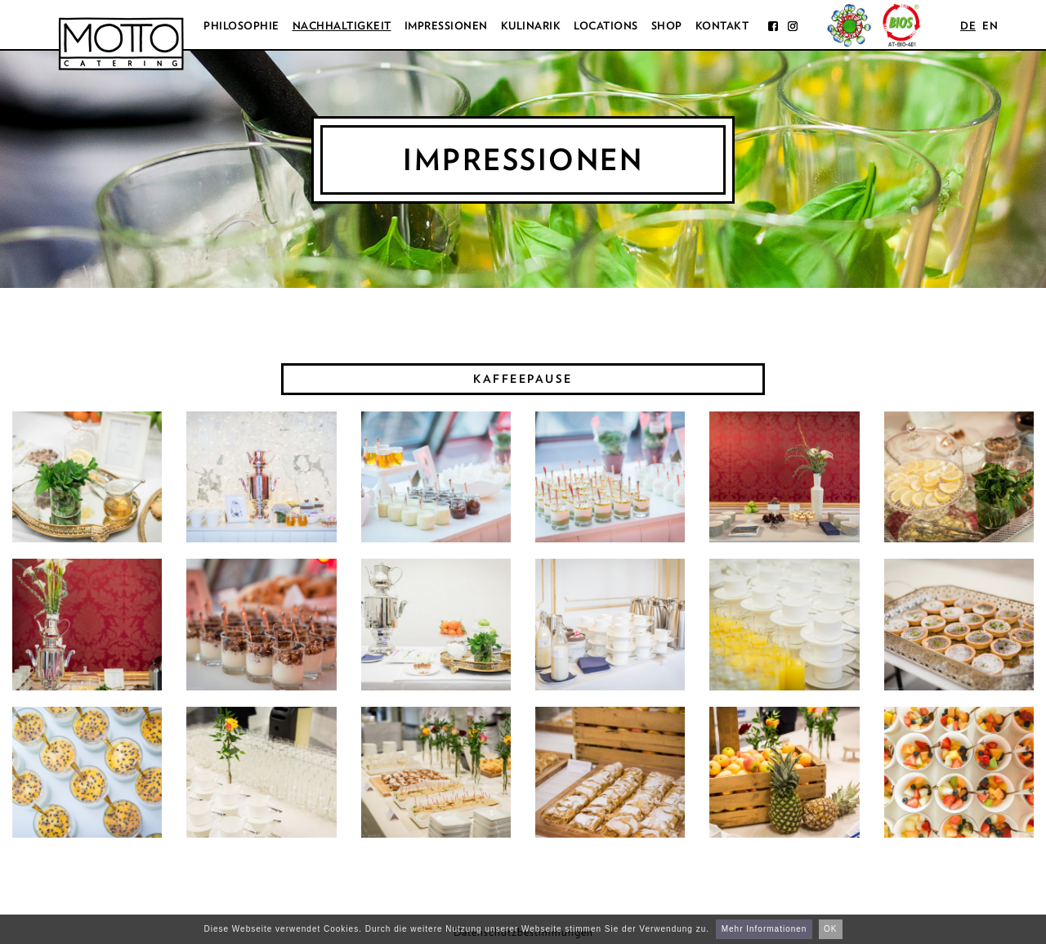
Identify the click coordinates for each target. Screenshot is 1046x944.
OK (830, 928)
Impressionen (446, 26)
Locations (606, 26)
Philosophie (241, 26)
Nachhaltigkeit (342, 26)
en (990, 26)
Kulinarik (531, 26)
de (968, 26)
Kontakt (722, 26)
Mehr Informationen (764, 928)
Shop (666, 26)
